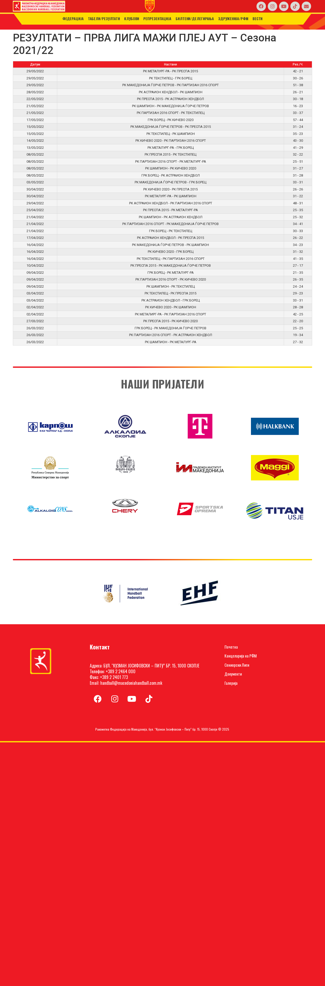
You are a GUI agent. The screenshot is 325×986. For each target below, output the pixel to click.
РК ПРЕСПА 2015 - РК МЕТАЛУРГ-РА (170, 210)
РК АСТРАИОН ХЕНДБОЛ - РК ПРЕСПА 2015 (170, 238)
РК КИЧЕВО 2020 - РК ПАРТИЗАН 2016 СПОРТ (170, 141)
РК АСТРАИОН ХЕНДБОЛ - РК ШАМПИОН (170, 92)
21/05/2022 (35, 106)
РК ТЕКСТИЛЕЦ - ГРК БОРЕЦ (170, 78)
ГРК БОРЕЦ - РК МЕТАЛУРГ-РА (171, 273)
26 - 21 (298, 92)
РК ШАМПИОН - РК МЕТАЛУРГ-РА (170, 342)
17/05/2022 (35, 120)
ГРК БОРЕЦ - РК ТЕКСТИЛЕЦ (170, 231)
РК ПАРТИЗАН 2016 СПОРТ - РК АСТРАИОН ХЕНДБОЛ (170, 335)
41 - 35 (298, 259)
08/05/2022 (35, 154)
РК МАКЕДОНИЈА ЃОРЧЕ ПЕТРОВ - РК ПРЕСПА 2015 (170, 127)
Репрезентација (157, 18)
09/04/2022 (35, 273)
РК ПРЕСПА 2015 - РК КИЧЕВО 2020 (170, 321)
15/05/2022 (35, 127)
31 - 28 (298, 175)
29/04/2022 (35, 203)
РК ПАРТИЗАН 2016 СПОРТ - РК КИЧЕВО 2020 (170, 279)
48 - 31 (298, 203)
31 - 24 (298, 127)
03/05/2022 (35, 182)
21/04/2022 (35, 217)
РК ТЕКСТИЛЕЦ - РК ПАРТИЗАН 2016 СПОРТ (171, 259)
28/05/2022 (35, 92)
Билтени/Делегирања (195, 18)
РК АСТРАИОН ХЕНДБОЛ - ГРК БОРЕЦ (170, 300)
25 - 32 (298, 217)
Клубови (131, 18)
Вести (258, 18)
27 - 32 (298, 342)
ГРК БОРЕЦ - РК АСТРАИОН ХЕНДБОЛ (170, 175)
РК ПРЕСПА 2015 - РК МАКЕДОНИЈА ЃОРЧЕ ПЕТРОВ (170, 265)
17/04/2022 (35, 238)
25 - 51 (298, 161)
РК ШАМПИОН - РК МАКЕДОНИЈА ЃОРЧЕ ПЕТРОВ (170, 106)
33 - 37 (298, 113)
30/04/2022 (35, 189)
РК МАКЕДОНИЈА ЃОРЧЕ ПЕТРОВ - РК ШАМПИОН (170, 245)
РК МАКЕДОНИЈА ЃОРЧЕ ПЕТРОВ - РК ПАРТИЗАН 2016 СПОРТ (170, 85)
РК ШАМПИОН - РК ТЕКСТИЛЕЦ (170, 286)
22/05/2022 (35, 99)
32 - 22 (298, 154)
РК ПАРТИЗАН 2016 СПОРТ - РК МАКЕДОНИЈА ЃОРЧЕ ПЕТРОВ (170, 224)
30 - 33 (298, 231)
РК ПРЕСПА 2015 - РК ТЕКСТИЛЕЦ (170, 154)
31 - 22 (298, 196)
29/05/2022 (35, 71)
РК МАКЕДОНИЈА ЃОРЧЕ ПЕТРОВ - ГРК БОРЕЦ (170, 182)
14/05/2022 (35, 141)
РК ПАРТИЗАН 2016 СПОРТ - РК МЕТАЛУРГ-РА (170, 161)
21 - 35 (298, 273)
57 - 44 (298, 120)
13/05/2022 (35, 148)
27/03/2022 (35, 321)
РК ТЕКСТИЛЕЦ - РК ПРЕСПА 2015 (170, 293)
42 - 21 (298, 71)
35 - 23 (298, 134)
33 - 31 (298, 182)
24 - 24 (298, 286)
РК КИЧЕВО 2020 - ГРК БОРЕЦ (170, 252)
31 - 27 (298, 168)
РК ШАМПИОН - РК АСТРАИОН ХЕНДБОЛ (170, 217)
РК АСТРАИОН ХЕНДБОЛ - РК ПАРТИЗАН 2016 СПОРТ (170, 203)
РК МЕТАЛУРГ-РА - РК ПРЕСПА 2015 (170, 71)
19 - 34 (298, 335)
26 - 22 (298, 238)
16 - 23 (298, 106)
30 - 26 (298, 78)
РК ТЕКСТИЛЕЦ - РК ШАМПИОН (170, 134)
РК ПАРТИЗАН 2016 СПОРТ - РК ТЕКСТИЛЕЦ (171, 113)
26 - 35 (298, 279)
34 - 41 (298, 224)
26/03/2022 (35, 328)
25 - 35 (298, 210)
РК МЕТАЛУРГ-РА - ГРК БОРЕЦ (171, 148)
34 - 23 (298, 245)
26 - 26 (298, 189)
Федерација (73, 18)
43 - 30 (298, 141)
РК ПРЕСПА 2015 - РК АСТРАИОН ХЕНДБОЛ (170, 99)
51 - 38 (298, 85)
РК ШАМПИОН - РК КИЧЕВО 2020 (170, 168)
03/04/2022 (35, 293)
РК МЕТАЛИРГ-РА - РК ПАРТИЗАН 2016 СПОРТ (170, 314)
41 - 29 (298, 148)
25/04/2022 (35, 210)
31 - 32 (298, 252)
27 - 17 (298, 265)
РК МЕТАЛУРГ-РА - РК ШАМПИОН (170, 196)
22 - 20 (298, 321)
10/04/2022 (35, 265)
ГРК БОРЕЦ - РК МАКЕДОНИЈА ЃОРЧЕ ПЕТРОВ (170, 328)
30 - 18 (298, 99)
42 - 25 (298, 314)
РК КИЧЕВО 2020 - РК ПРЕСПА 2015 (170, 189)
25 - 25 (298, 328)
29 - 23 (298, 293)
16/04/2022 (35, 245)
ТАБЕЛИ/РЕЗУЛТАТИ (104, 18)
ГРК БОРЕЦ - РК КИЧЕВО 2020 (170, 120)
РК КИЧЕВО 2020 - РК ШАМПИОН (170, 307)
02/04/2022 (35, 307)
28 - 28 (298, 307)
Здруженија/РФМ (233, 18)
